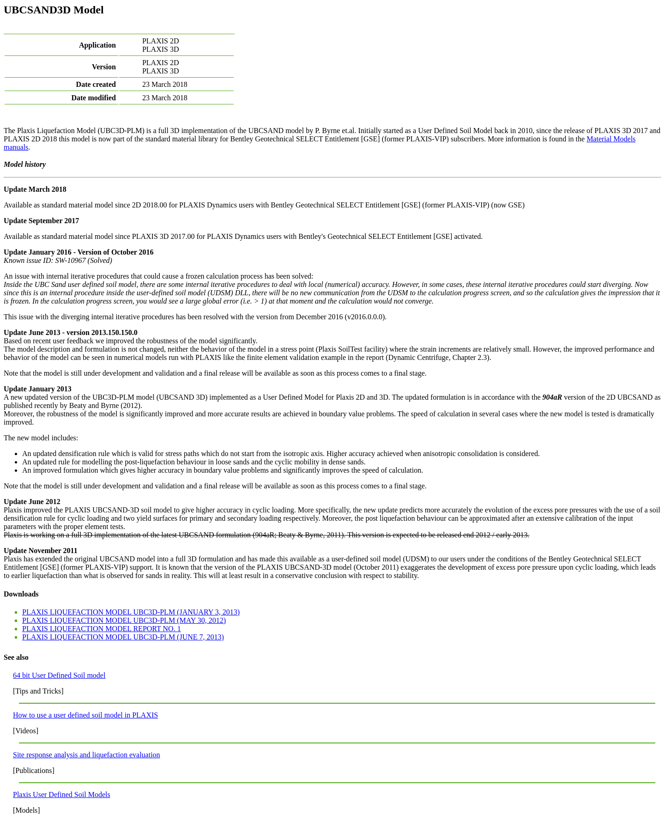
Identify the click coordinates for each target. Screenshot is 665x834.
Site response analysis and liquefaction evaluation (86, 755)
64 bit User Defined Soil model (59, 675)
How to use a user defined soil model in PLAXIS (85, 715)
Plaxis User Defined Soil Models (61, 794)
